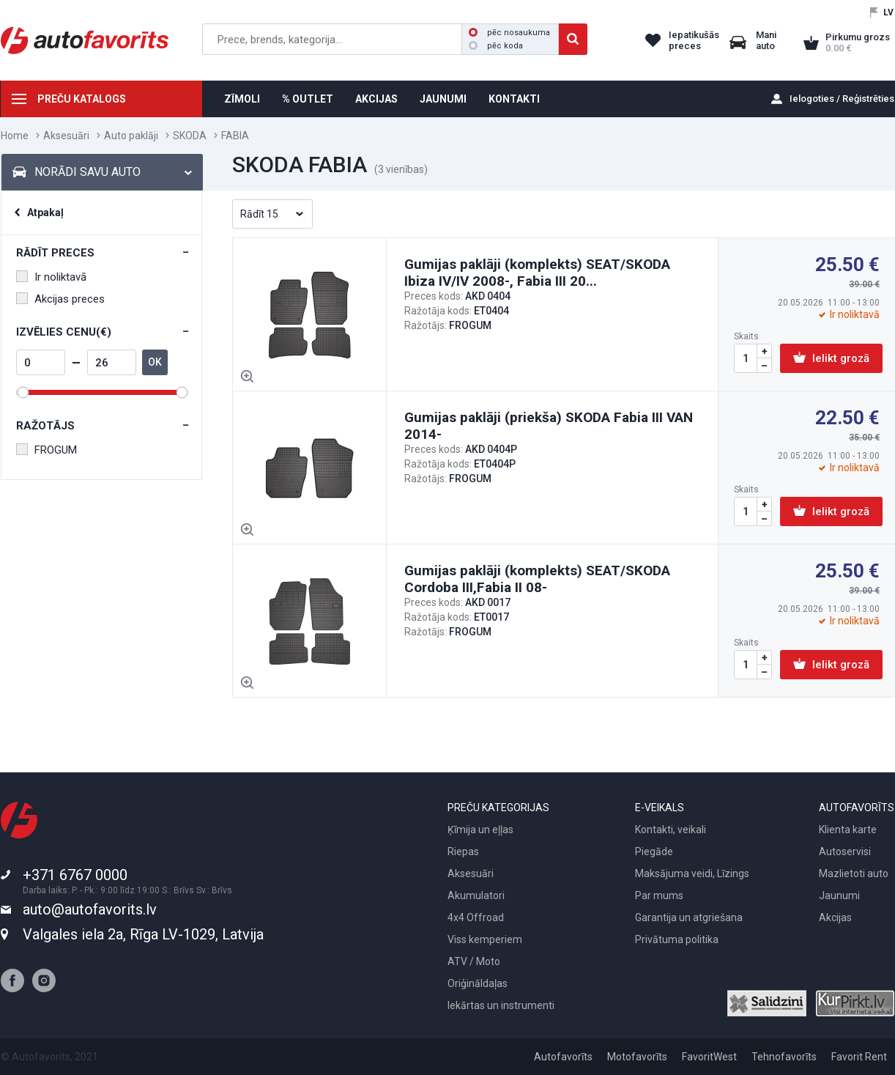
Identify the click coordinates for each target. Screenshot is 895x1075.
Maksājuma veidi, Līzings (692, 873)
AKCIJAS (376, 99)
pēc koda (496, 46)
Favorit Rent (859, 1057)
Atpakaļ (45, 212)
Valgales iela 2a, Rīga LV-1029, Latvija (143, 934)
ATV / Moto (474, 961)
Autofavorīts (563, 1057)
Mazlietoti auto (853, 873)
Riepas (463, 851)
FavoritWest (709, 1057)
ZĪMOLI (242, 99)
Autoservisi (845, 851)
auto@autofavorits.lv (90, 909)
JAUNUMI (443, 99)
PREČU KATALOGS (81, 99)
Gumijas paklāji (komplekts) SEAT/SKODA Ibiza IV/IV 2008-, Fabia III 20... (537, 272)
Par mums (659, 895)
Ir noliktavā (51, 277)
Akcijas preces (60, 299)
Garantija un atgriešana (689, 917)
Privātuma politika (676, 939)
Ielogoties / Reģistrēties (842, 98)
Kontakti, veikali (670, 829)
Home (15, 135)
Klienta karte (848, 829)
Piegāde (654, 851)
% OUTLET (307, 99)
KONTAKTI (514, 99)
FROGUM (46, 450)
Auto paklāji (131, 135)
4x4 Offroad (476, 917)
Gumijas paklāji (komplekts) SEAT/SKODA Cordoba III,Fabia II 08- (537, 579)
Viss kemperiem (485, 939)
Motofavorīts (637, 1057)
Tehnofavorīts (784, 1057)
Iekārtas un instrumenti (501, 1005)
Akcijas (835, 917)
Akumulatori (476, 895)
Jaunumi (839, 895)
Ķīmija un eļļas (480, 829)
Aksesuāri (66, 135)
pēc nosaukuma (509, 32)
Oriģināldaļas (478, 983)
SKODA (190, 135)
